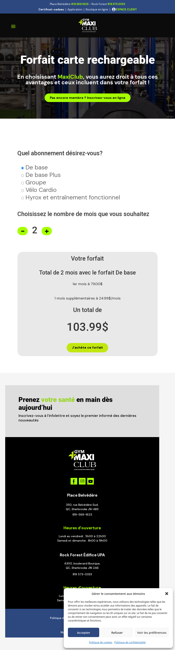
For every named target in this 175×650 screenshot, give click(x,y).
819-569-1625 (82, 514)
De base (37, 167)
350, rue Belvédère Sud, (82, 505)
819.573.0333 (116, 4)
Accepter (83, 632)
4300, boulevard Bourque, (82, 563)
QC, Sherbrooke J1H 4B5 (82, 509)
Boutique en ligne (97, 9)
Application (74, 9)
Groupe (36, 182)
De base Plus (43, 175)
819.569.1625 (79, 4)
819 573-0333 (82, 574)
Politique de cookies (100, 642)
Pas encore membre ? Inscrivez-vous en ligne (87, 98)
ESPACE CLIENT (126, 9)
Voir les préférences (151, 632)
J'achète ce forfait (87, 347)
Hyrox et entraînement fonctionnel (73, 197)
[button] (167, 594)
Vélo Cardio (41, 190)
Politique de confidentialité (130, 642)
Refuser (117, 632)
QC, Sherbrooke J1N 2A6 (82, 568)
